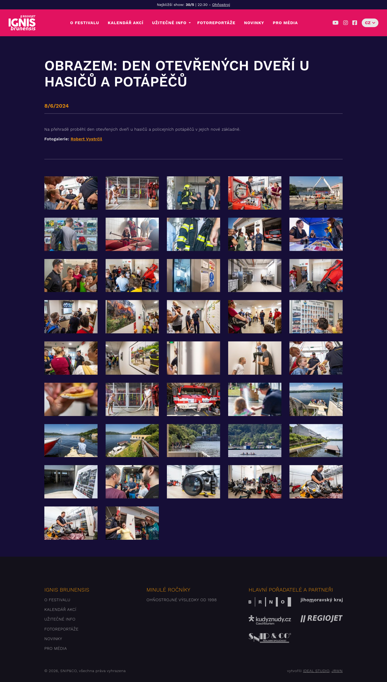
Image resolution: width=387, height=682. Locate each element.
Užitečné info (169, 22)
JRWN (337, 671)
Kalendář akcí (126, 22)
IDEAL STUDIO (316, 671)
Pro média (285, 22)
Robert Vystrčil (86, 139)
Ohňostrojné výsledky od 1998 (181, 599)
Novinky (254, 22)
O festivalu (84, 22)
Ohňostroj (221, 4)
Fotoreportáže (216, 22)
